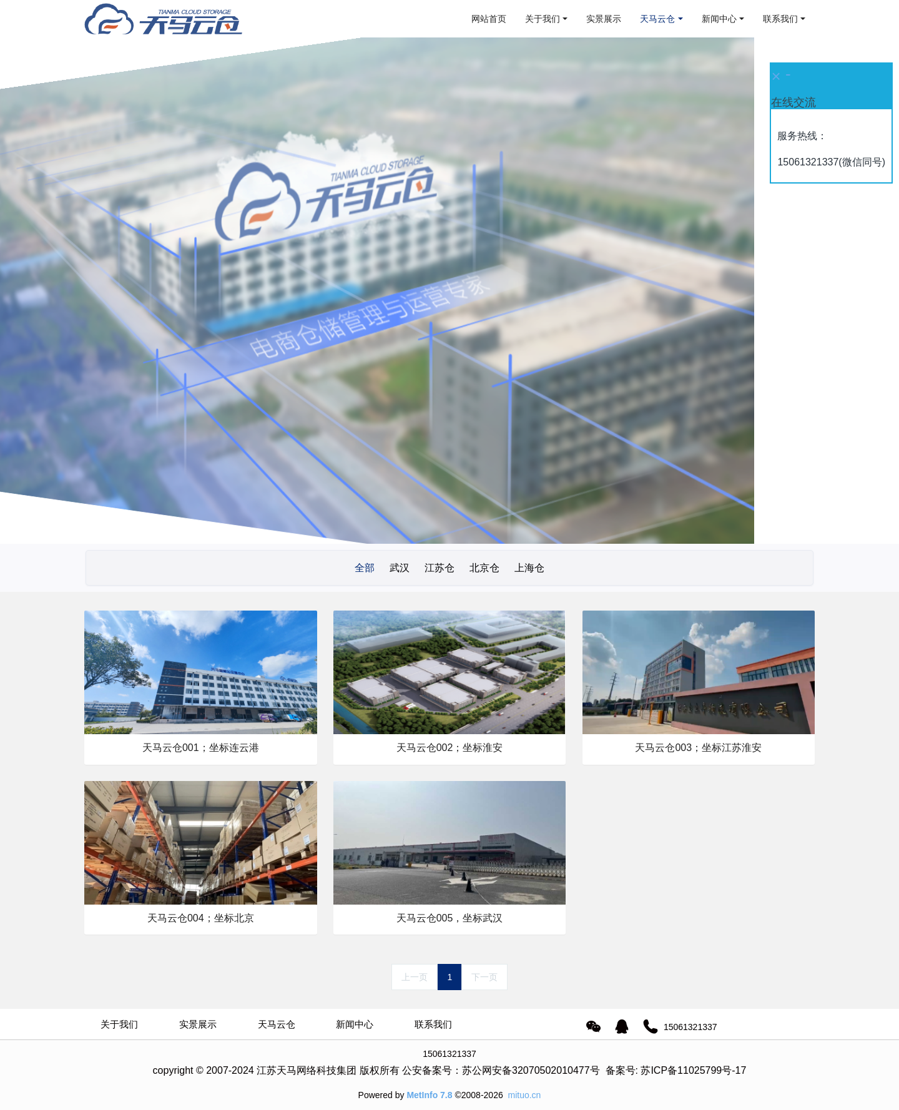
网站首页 (488, 19)
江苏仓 (439, 567)
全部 (365, 567)
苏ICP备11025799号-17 (693, 1070)
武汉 (400, 567)
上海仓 (529, 567)
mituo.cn (524, 1095)
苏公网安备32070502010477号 (531, 1070)
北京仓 (484, 567)
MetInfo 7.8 (429, 1095)
